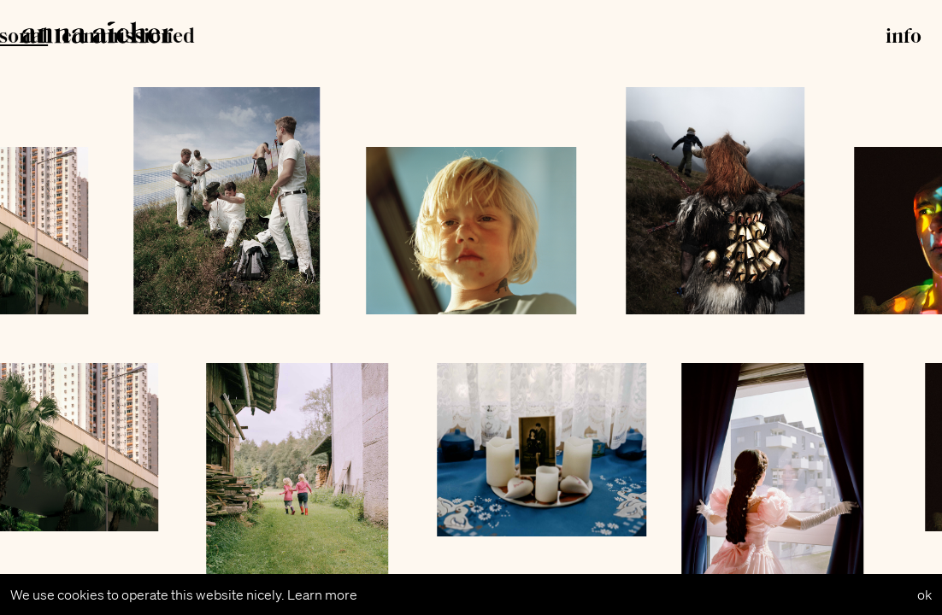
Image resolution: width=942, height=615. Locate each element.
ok (924, 594)
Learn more (322, 594)
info (903, 37)
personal (414, 37)
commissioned (534, 37)
